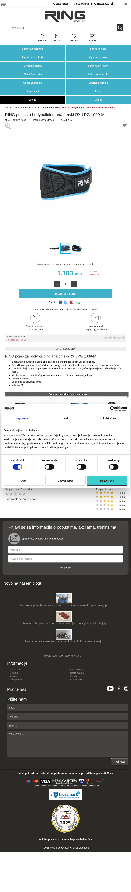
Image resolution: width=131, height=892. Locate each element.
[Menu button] (4, 4)
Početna (9, 107)
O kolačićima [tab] (108, 418)
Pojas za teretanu (43, 107)
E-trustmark (76, 679)
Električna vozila (32, 74)
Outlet (98, 99)
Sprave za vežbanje (32, 48)
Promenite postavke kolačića (77, 839)
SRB (125, 4)
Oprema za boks (98, 57)
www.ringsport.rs (58, 847)
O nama (14, 673)
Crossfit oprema (33, 65)
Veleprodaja (16, 679)
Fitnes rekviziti (98, 48)
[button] (8, 182)
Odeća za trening (32, 82)
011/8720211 (61, 4)
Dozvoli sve (107, 480)
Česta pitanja (77, 673)
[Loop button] (120, 27)
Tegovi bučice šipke (33, 57)
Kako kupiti (15, 669)
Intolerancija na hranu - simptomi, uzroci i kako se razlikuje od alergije (63, 605)
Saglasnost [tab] (22, 418)
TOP (127, 878)
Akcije (32, 99)
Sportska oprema (98, 82)
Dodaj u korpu (66, 293)
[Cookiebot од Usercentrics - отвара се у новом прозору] (112, 408)
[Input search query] (24, 27)
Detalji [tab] (65, 418)
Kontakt (13, 676)
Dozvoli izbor (65, 480)
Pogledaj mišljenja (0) (17, 340)
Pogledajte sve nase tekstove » (63, 655)
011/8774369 (81, 4)
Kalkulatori (76, 669)
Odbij (24, 480)
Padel (98, 91)
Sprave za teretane (98, 65)
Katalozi (74, 676)
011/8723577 (101, 4)
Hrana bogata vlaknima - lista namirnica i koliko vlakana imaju (64, 641)
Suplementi (32, 91)
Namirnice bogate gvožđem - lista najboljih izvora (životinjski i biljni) (64, 623)
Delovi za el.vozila (98, 74)
